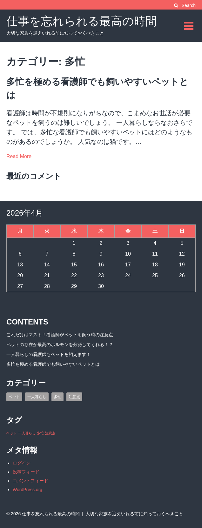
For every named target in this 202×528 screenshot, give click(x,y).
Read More (18, 156)
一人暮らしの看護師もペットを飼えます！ (48, 354)
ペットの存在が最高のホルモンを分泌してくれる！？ (59, 344)
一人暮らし (36, 397)
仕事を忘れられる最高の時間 (81, 21)
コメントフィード (30, 480)
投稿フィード (26, 471)
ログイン (21, 462)
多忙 (57, 397)
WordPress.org (27, 489)
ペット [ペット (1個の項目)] (11, 433)
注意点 (74, 397)
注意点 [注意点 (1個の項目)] (50, 433)
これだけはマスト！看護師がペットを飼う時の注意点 (59, 334)
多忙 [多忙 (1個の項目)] (40, 433)
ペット (14, 397)
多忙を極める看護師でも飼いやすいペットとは (53, 364)
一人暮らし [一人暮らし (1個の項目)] (27, 433)
